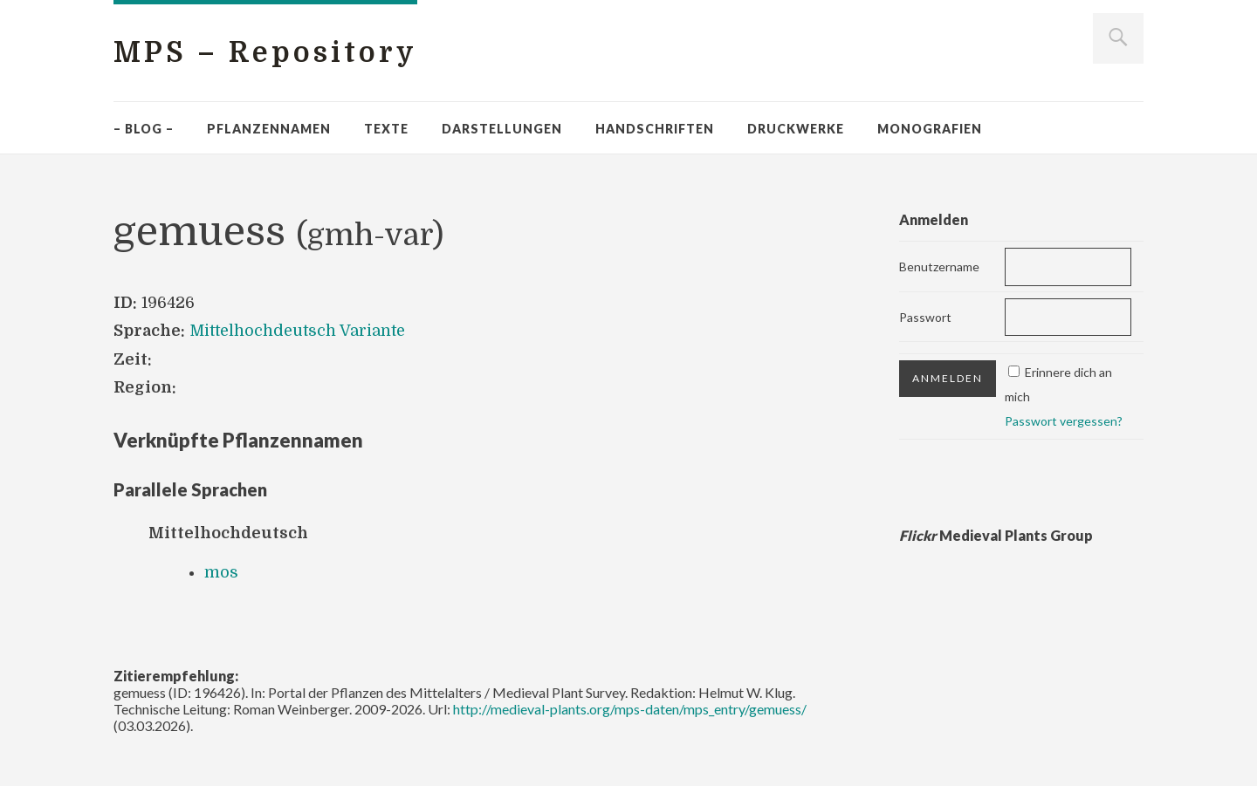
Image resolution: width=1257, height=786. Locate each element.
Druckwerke (795, 128)
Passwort (925, 317)
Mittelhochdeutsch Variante (297, 330)
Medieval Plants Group (996, 535)
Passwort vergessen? (1064, 421)
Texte (386, 128)
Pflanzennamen (269, 128)
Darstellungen (502, 128)
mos (221, 572)
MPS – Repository (265, 53)
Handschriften (654, 128)
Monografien (929, 128)
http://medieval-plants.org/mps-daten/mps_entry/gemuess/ (630, 709)
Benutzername (939, 266)
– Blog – (143, 128)
